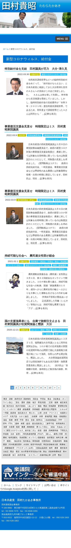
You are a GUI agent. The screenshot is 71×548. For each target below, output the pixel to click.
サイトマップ (33, 485)
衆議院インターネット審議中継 (36, 473)
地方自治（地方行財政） (16, 406)
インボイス (11, 409)
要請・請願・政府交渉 (12, 399)
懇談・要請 (14, 451)
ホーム (7, 485)
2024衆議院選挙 (15, 444)
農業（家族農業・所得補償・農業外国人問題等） (37, 409)
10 (50, 387)
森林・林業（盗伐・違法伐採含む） (30, 423)
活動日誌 (35, 74)
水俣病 (26, 444)
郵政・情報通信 (60, 416)
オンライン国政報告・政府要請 (41, 437)
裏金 (45, 451)
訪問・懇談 (57, 455)
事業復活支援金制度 (52, 135)
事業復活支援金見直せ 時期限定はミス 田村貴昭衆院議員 (35, 128)
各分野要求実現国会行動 (31, 451)
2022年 (22, 135)
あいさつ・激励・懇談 (40, 330)
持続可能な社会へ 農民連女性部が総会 (30, 255)
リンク (18, 485)
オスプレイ (33, 455)
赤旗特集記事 (45, 455)
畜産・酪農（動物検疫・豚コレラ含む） (32, 427)
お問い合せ (50, 485)
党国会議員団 (41, 448)
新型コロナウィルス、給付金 (54, 74)
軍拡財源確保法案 (50, 444)
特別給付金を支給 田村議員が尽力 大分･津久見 (36, 68)
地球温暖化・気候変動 (17, 437)
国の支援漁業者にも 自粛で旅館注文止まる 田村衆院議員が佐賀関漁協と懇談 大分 (35, 323)
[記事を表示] (50, 114)
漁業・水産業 (60, 334)
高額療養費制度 (54, 451)
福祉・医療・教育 (10, 420)
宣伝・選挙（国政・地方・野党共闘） (31, 402)
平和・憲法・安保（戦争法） (32, 420)
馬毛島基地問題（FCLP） (34, 434)
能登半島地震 (36, 444)
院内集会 (27, 441)
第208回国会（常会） (27, 200)
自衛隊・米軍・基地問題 (42, 416)
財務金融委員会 (34, 135)
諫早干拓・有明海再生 (56, 423)
